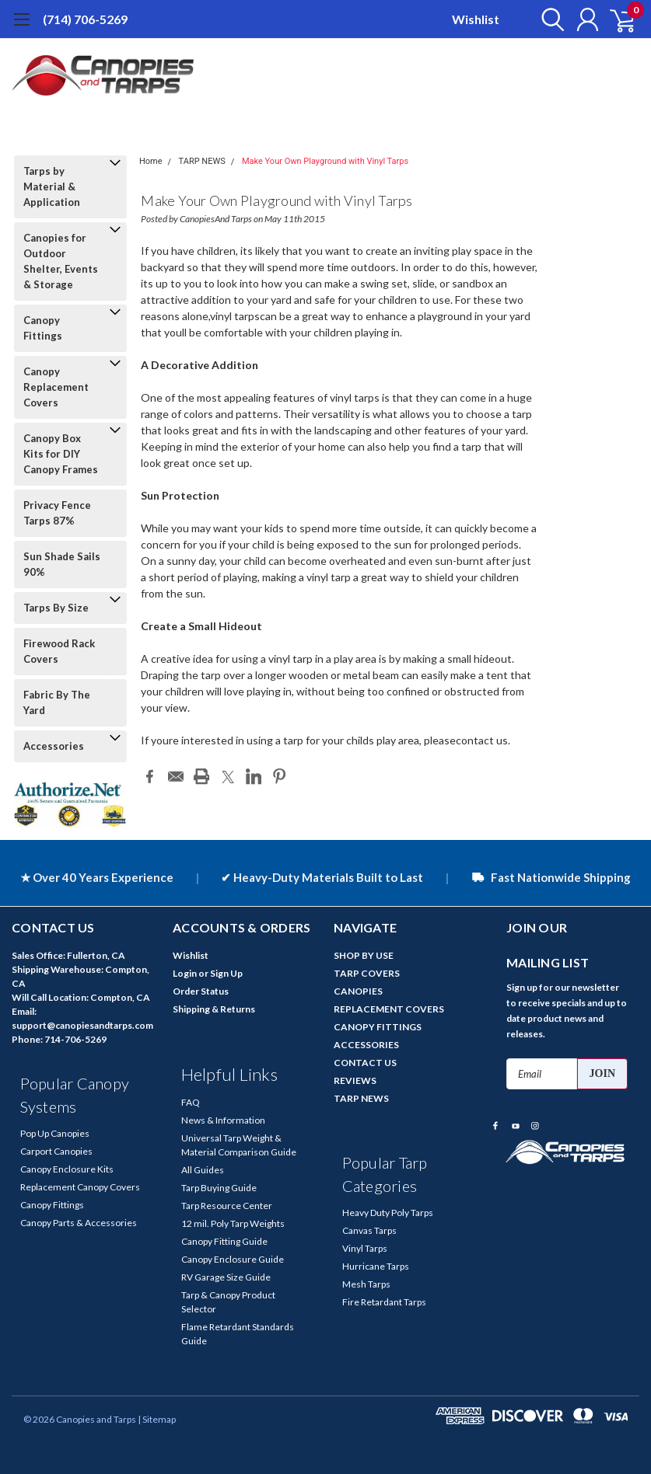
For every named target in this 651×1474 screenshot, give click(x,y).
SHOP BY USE (364, 955)
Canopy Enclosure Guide (232, 1259)
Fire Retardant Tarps (384, 1302)
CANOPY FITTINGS (378, 1027)
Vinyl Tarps (364, 1248)
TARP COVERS (367, 973)
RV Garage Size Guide (226, 1277)
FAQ (190, 1102)
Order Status (201, 991)
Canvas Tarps (369, 1230)
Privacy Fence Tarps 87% (57, 513)
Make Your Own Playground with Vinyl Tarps (325, 161)
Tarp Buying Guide (219, 1187)
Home (151, 161)
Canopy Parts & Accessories (78, 1222)
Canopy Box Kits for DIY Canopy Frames (60, 454)
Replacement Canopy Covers (80, 1187)
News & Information (223, 1120)
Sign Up (226, 973)
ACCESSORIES (366, 1045)
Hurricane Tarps (375, 1266)
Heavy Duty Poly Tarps (387, 1212)
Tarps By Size (56, 607)
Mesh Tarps (366, 1284)
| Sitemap (157, 1419)
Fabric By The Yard (56, 702)
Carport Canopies (56, 1151)
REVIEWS (355, 1080)
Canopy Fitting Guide (224, 1241)
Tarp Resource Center (226, 1205)
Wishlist (475, 19)
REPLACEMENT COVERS (389, 1009)
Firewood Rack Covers (59, 651)
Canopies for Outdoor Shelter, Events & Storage (60, 261)
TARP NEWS (202, 161)
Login (185, 973)
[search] (548, 19)
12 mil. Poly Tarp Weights (233, 1223)
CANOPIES (358, 991)
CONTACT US (365, 1062)
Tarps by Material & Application (51, 186)
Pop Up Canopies (54, 1133)
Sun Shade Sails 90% (61, 564)
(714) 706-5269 (85, 19)
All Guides (202, 1170)
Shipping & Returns (214, 1009)
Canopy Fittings (42, 328)
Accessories (53, 746)
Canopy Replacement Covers (56, 387)
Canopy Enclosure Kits (67, 1169)
